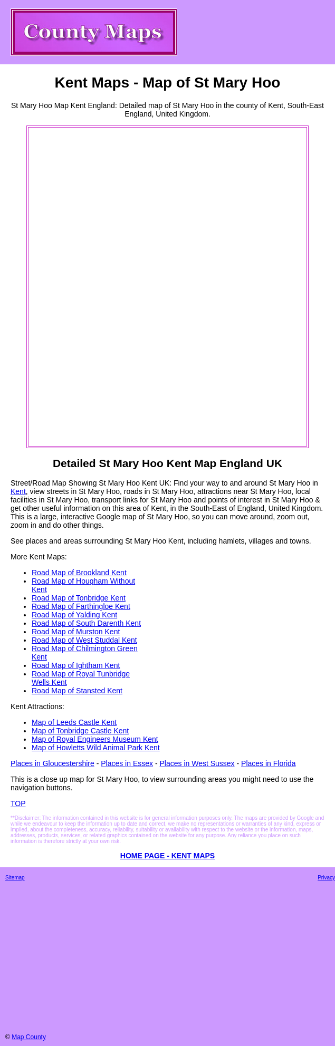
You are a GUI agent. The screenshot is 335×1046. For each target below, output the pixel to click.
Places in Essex (127, 763)
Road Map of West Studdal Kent (84, 640)
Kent (18, 491)
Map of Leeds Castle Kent (74, 722)
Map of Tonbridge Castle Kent (80, 731)
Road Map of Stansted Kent (77, 690)
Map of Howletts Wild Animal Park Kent (96, 747)
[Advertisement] (72, 287)
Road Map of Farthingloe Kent (81, 606)
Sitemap (15, 877)
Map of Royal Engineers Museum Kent (95, 739)
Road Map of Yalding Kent (74, 615)
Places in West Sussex (196, 763)
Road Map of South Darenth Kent (86, 623)
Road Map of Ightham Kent (76, 665)
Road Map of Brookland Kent (79, 572)
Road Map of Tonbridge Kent (79, 598)
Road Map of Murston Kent (76, 631)
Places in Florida (268, 763)
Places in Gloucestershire (52, 763)
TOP (18, 803)
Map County (29, 1037)
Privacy (326, 877)
